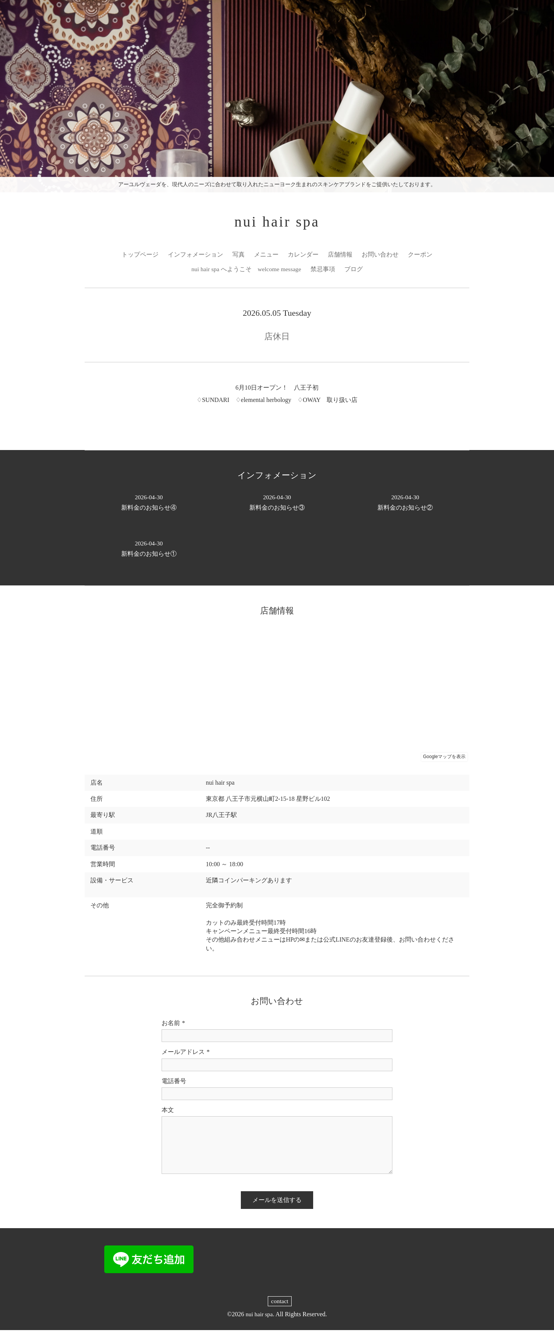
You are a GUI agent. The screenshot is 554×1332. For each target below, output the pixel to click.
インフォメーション (195, 255)
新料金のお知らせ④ (148, 503)
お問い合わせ (380, 255)
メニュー (266, 255)
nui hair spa (277, 222)
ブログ (354, 270)
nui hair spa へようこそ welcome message (246, 270)
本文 (168, 1111)
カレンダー (303, 255)
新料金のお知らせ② (405, 503)
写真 (238, 255)
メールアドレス (186, 1054)
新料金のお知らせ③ (277, 503)
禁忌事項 (323, 270)
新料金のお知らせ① (148, 549)
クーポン (420, 255)
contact (280, 1303)
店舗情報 (340, 255)
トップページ (140, 255)
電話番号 (174, 1082)
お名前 (173, 1024)
